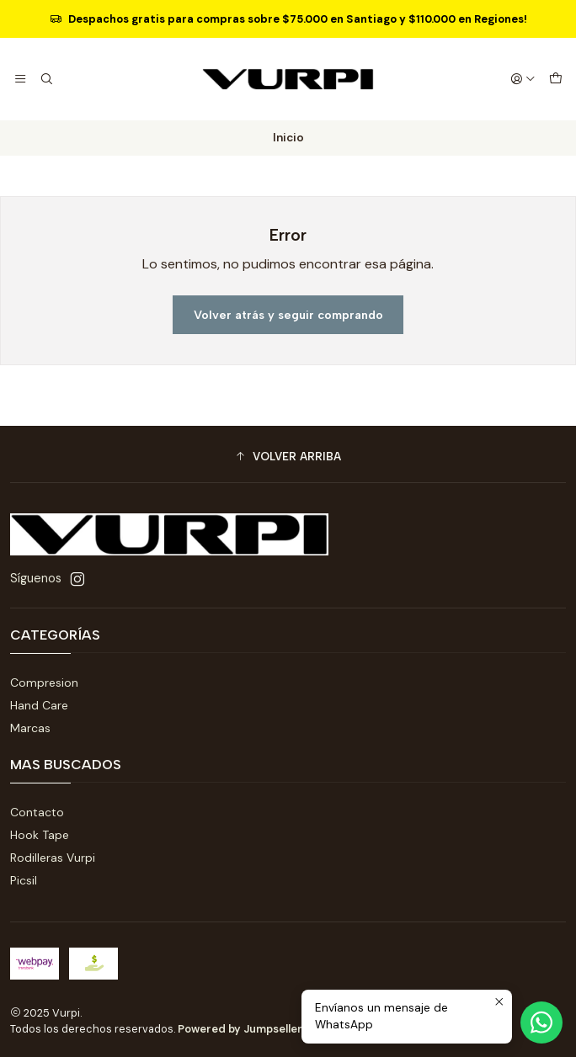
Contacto (37, 812)
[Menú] (20, 79)
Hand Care (39, 705)
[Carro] (556, 79)
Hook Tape (39, 834)
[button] (288, 456)
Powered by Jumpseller (240, 1029)
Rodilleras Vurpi (52, 857)
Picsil (23, 880)
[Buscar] (45, 79)
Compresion (44, 682)
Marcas (30, 728)
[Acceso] (523, 79)
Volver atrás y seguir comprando (288, 314)
